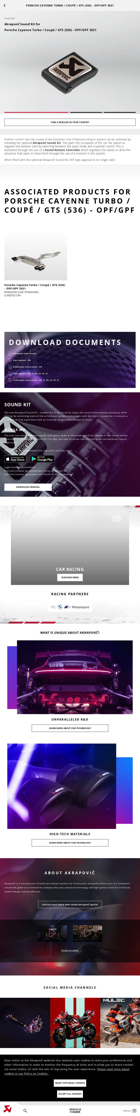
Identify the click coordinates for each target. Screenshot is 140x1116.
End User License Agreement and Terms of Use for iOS (35, 470)
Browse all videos (70, 950)
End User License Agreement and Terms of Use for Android (38, 474)
